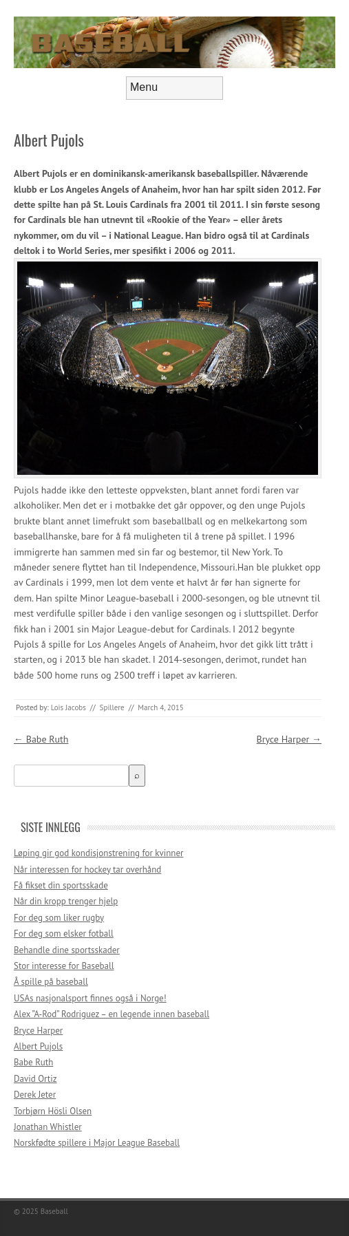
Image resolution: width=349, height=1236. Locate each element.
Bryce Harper (289, 739)
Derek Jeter (35, 1094)
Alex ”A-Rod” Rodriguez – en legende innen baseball (111, 1014)
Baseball (54, 1211)
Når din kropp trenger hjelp (66, 901)
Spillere (112, 707)
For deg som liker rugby (59, 918)
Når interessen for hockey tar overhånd (87, 869)
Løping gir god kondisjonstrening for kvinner (98, 853)
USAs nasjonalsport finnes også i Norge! (90, 998)
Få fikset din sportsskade (61, 885)
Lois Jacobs (68, 707)
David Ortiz (35, 1079)
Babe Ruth (41, 739)
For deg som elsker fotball (64, 933)
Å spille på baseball (51, 982)
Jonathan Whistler (48, 1127)
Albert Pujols (38, 1046)
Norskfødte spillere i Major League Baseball (97, 1143)
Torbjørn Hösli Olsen (53, 1111)
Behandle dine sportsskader (67, 950)
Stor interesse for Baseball (64, 966)
